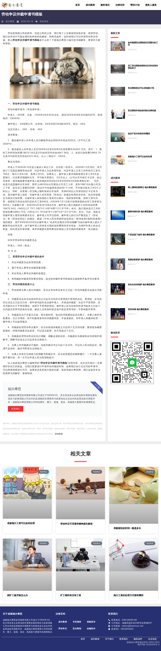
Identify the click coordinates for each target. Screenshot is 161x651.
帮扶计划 (134, 5)
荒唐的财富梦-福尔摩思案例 (140, 259)
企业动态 (152, 639)
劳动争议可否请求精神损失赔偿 (76, 523)
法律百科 (120, 5)
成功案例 (90, 5)
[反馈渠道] (59, 434)
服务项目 (105, 5)
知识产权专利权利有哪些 (139, 133)
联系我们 (15, 408)
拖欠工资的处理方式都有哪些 (128, 595)
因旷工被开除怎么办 (17, 595)
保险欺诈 (91, 622)
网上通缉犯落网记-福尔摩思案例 (142, 187)
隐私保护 (138, 639)
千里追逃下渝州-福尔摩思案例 (141, 234)
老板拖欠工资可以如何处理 (140, 156)
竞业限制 (77, 628)
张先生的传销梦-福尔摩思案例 (141, 284)
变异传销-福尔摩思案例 (138, 309)
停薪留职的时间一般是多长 (127, 528)
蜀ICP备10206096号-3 (148, 644)
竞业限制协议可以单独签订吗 (141, 88)
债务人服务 (151, 5)
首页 (77, 5)
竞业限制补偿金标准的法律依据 (142, 110)
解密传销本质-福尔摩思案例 (140, 211)
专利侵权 (77, 622)
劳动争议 (44, 21)
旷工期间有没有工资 (70, 595)
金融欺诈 (91, 628)
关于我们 (109, 639)
